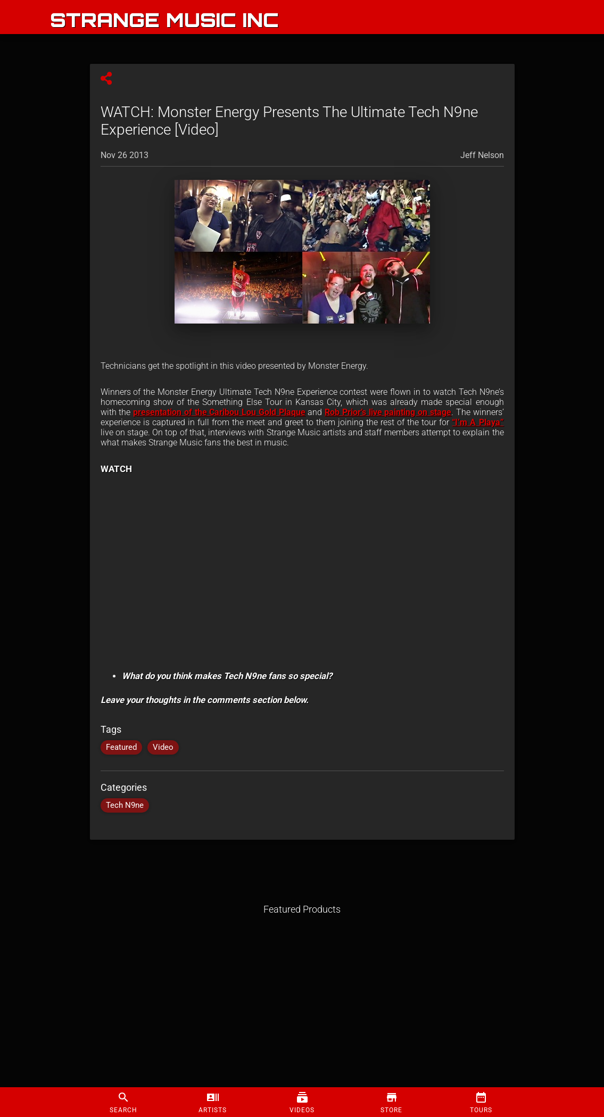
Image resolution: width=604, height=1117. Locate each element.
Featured (121, 747)
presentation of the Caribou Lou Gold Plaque (219, 412)
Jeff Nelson (482, 155)
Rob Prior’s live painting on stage (388, 412)
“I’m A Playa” (477, 422)
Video (163, 747)
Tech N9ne (125, 805)
